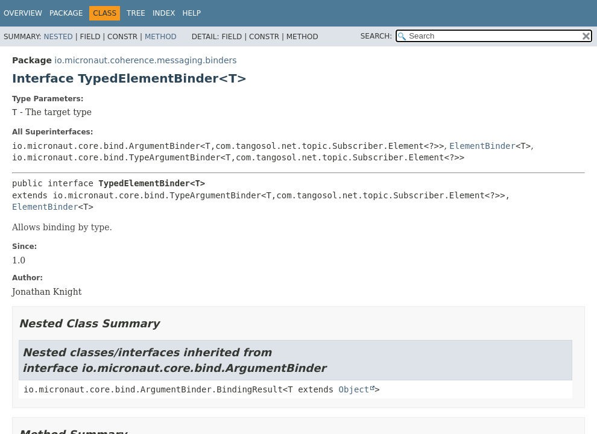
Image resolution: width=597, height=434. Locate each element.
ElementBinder (482, 146)
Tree (136, 13)
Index (164, 13)
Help (192, 13)
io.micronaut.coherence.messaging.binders (145, 60)
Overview (23, 13)
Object (354, 389)
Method (161, 37)
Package (66, 13)
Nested (57, 37)
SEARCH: (377, 36)
